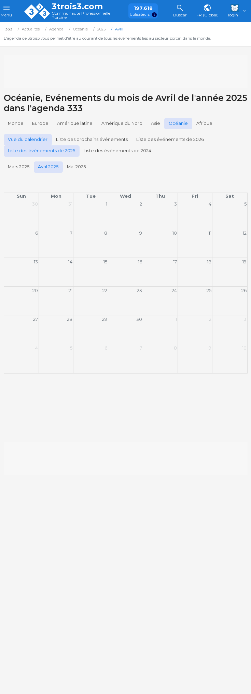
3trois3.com (77, 6)
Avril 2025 (48, 166)
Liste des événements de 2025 (41, 150)
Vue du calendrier (27, 139)
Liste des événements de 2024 (117, 150)
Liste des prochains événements (92, 139)
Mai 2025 (76, 166)
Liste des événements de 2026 (170, 139)
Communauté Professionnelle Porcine (81, 15)
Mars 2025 (18, 166)
